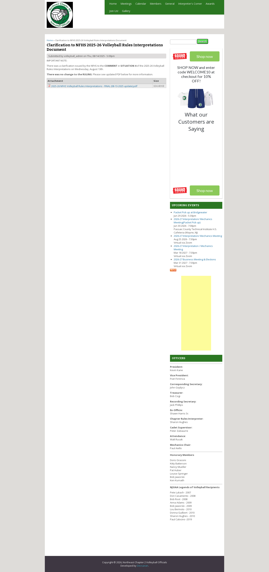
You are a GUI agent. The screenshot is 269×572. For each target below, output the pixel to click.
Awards (209, 4)
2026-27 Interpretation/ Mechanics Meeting (198, 236)
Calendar (140, 3)
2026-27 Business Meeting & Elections (195, 259)
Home (113, 3)
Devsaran (142, 565)
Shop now (205, 190)
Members (154, 4)
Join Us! (113, 11)
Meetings (126, 3)
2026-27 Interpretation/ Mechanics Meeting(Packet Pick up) (193, 220)
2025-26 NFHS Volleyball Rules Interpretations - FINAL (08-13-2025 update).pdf (94, 86)
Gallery (126, 11)
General (168, 4)
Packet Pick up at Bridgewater (190, 212)
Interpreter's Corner (189, 4)
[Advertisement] (196, 313)
